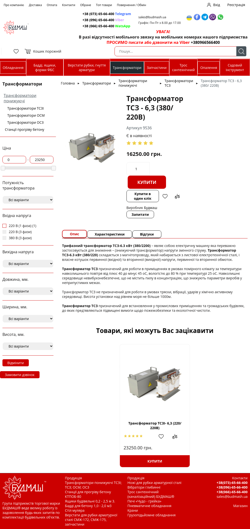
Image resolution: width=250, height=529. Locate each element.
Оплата (52, 5)
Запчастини (157, 67)
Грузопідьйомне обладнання (151, 515)
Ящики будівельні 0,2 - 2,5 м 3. (90, 501)
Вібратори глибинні (143, 487)
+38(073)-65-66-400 (232, 482)
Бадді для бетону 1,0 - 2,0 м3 (88, 505)
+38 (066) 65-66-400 (106, 26)
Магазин (240, 505)
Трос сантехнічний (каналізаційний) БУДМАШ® (150, 494)
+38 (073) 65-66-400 (107, 13)
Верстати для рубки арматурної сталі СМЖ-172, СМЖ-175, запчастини (91, 520)
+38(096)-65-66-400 (232, 487)
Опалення (208, 67)
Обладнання (13, 67)
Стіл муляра (74, 510)
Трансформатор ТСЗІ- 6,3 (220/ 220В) (154, 425)
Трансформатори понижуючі (20, 98)
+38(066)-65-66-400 (232, 492)
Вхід (216, 4)
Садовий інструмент (235, 67)
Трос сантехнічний (183, 67)
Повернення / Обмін (131, 5)
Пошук (241, 51)
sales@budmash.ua (152, 17)
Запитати (140, 214)
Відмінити (15, 362)
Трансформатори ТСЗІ (25, 108)
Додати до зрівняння (177, 196)
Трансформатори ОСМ (26, 115)
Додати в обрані (165, 196)
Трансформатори (127, 67)
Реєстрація (236, 4)
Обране (85, 5)
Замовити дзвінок (20, 374)
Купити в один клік (142, 196)
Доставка (35, 5)
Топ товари (104, 5)
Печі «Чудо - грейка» (144, 501)
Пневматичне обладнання (149, 505)
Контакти (68, 5)
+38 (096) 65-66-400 (103, 20)
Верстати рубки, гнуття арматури (87, 67)
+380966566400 (205, 42)
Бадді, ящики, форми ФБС (44, 67)
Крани (132, 510)
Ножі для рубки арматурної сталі (154, 482)
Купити (146, 182)
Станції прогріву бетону (24, 129)
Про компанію (14, 5)
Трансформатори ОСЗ (25, 122)
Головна (68, 83)
